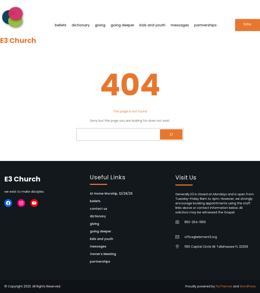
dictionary (98, 216)
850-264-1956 (195, 222)
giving (94, 224)
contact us (98, 208)
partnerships (100, 261)
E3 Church (18, 40)
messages (98, 246)
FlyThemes (224, 286)
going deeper (100, 231)
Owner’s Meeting (103, 254)
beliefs (95, 201)
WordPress (248, 286)
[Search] (171, 134)
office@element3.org (200, 237)
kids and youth (101, 239)
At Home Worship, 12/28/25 (111, 193)
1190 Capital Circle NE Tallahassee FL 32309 (216, 246)
